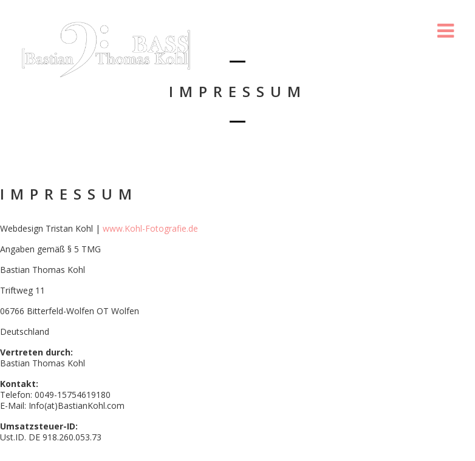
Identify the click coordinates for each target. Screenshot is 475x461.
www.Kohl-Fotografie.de (150, 228)
